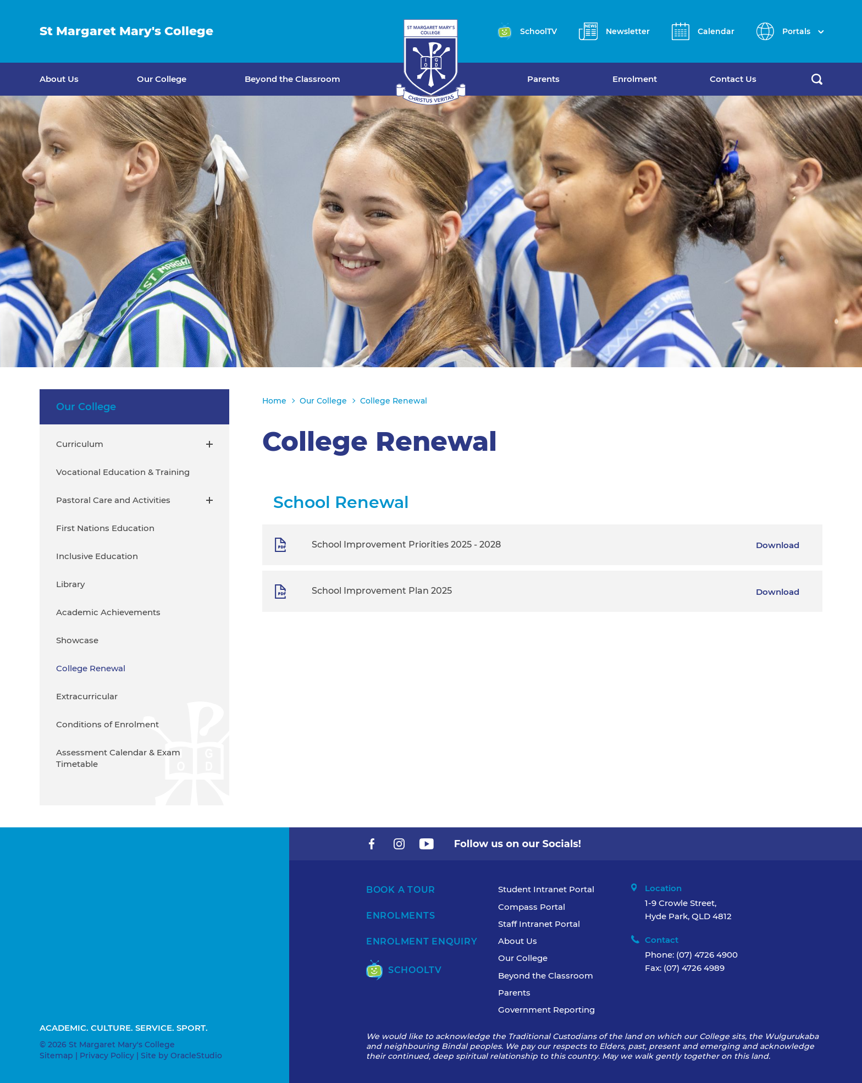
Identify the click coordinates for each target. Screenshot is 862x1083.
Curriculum (79, 444)
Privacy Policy (107, 1055)
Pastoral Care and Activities (113, 500)
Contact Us (733, 79)
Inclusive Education (97, 556)
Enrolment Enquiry (422, 941)
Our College (161, 79)
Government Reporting (546, 1009)
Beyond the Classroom (292, 79)
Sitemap (56, 1055)
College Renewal (90, 668)
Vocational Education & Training (123, 472)
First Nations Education (105, 528)
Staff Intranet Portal (539, 924)
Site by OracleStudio (181, 1055)
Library (70, 584)
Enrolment (634, 79)
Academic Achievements (108, 612)
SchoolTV (404, 970)
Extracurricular (87, 696)
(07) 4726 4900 (707, 954)
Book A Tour (400, 890)
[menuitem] (88, 79)
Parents (543, 79)
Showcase (77, 640)
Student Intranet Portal (546, 889)
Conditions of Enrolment (107, 724)
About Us (59, 79)
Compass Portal (531, 907)
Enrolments (400, 915)
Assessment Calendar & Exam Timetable (118, 758)
